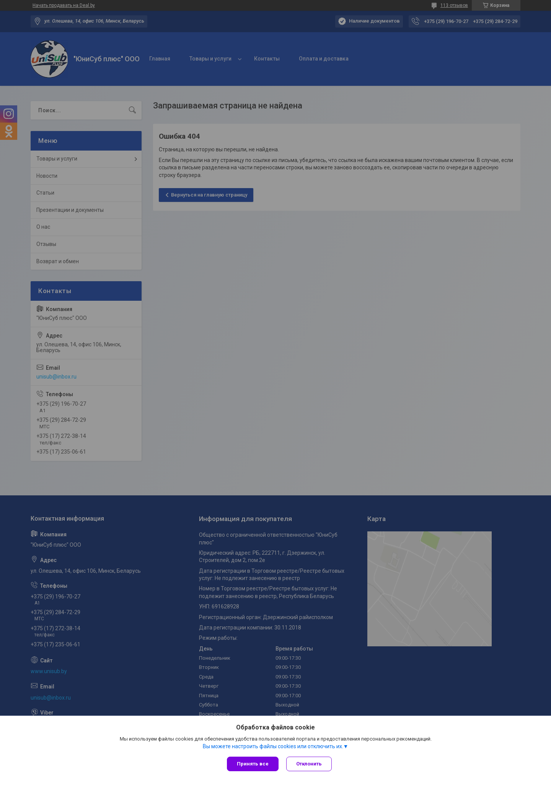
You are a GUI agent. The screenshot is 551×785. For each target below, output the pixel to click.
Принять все (253, 764)
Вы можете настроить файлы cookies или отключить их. (273, 746)
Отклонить (309, 764)
